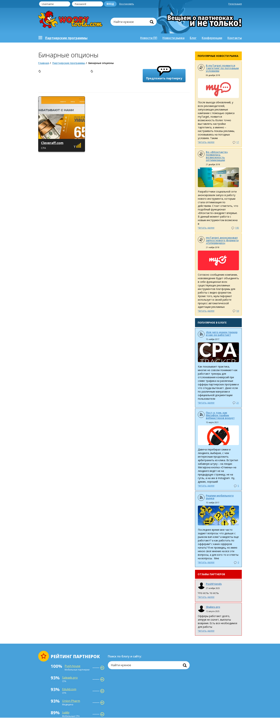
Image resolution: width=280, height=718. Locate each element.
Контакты (235, 38)
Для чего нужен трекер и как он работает (222, 333)
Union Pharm (71, 701)
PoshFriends (214, 584)
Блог (193, 38)
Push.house (72, 666)
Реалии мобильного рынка (220, 497)
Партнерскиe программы (66, 38)
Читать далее (206, 142)
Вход (110, 4)
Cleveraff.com (52, 143)
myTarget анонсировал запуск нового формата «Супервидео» (222, 240)
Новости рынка (173, 38)
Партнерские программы (68, 63)
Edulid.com (69, 689)
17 (237, 142)
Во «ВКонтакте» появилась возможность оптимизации (217, 156)
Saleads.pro (70, 678)
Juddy (65, 712)
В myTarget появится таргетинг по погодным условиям (222, 68)
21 (237, 402)
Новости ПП (148, 38)
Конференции (212, 38)
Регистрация (235, 3)
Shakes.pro (213, 607)
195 (237, 227)
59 (237, 310)
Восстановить (126, 3)
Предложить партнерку (164, 74)
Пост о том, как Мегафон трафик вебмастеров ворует (220, 415)
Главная (43, 63)
